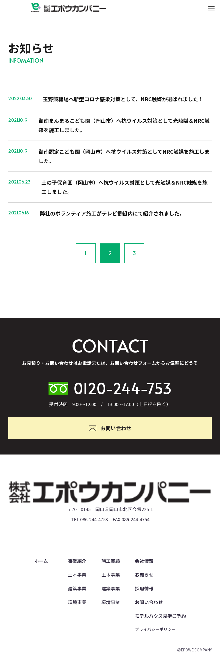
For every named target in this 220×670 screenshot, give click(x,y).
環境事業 (77, 602)
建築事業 (77, 588)
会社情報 (144, 561)
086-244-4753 (94, 519)
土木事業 (77, 574)
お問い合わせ (149, 602)
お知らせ (144, 574)
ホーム (41, 561)
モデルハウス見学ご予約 (160, 616)
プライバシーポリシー (155, 629)
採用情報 (144, 588)
